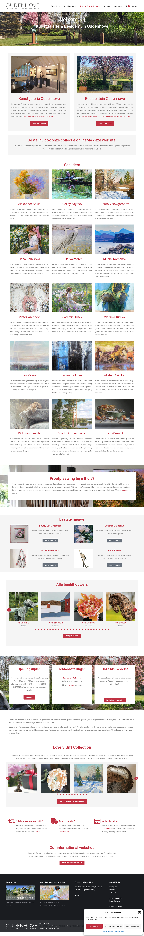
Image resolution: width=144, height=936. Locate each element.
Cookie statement (107, 931)
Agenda (77, 899)
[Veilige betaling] (97, 825)
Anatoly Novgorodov (114, 208)
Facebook (112, 894)
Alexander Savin (29, 208)
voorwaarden (64, 836)
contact (125, 494)
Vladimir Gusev (71, 321)
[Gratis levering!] (54, 825)
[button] (139, 912)
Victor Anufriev (29, 321)
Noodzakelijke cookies (113, 926)
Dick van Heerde (29, 437)
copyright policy (54, 932)
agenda (71, 689)
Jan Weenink (115, 437)
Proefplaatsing (114, 905)
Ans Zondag (120, 626)
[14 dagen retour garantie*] (12, 825)
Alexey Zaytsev (72, 208)
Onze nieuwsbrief (115, 902)
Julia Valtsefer (72, 263)
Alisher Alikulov (114, 379)
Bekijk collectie (50, 544)
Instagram (113, 891)
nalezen (37, 836)
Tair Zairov (29, 379)
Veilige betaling (110, 825)
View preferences (132, 926)
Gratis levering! (67, 825)
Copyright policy (119, 931)
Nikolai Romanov (114, 263)
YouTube (112, 896)
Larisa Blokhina (71, 379)
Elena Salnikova (29, 263)
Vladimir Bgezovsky (72, 437)
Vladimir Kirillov (115, 321)
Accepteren (94, 926)
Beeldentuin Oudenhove (105, 102)
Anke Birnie (23, 626)
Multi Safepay (107, 833)
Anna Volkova (88, 626)
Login (135, 10)
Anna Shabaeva (55, 626)
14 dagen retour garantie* (29, 825)
